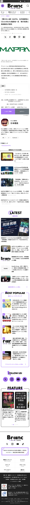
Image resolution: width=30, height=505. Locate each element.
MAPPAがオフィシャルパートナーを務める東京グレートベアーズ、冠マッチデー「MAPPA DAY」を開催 (15, 201)
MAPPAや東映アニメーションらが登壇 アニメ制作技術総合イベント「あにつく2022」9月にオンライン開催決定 (15, 193)
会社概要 (23, 479)
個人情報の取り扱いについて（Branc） (19, 477)
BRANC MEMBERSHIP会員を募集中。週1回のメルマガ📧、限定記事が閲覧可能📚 (15, 451)
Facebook (14, 137)
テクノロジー (7, 470)
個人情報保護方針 (7, 477)
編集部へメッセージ (12, 475)
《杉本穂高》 (26, 115)
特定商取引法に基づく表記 (15, 479)
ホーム (2, 12)
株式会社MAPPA (6, 145)
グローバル (22, 465)
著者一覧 (5, 475)
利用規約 (7, 479)
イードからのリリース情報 (15, 481)
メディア (7, 465)
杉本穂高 (14, 123)
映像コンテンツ (12, 12)
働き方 (22, 470)
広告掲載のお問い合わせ (22, 475)
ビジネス (22, 12)
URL (3, 137)
